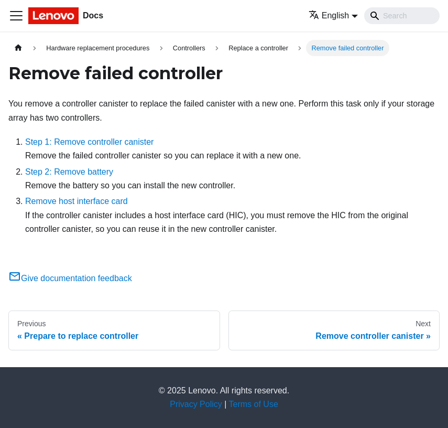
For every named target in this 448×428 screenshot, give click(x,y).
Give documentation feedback (70, 278)
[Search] (402, 15)
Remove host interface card (76, 201)
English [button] (329, 15)
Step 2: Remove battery (69, 171)
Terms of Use (253, 404)
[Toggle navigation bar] (16, 16)
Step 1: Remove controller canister (89, 141)
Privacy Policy (196, 404)
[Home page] (18, 48)
